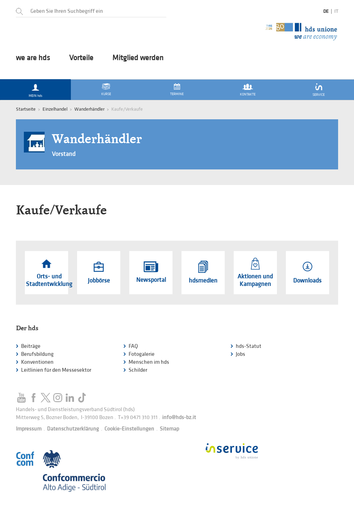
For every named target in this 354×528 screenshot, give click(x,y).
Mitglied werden (138, 58)
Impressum (28, 429)
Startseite (26, 109)
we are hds (33, 58)
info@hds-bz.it (179, 417)
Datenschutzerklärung (73, 429)
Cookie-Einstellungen (129, 429)
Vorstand (63, 154)
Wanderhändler (89, 109)
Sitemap (169, 429)
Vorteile (81, 58)
